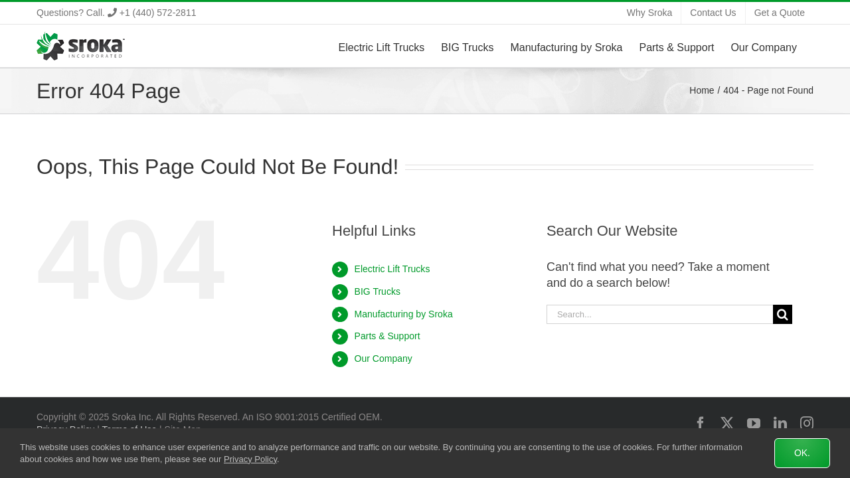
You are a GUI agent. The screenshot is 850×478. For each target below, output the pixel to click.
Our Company (383, 358)
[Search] (782, 314)
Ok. (802, 452)
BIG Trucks (377, 291)
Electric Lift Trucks (392, 269)
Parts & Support (387, 336)
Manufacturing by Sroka (404, 314)
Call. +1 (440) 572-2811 (141, 12)
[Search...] (660, 314)
